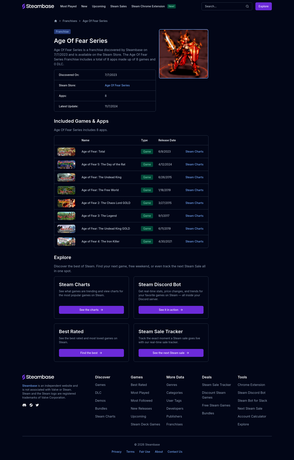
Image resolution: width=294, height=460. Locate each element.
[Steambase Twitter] (37, 405)
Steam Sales (118, 6)
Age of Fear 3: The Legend (99, 215)
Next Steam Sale (250, 408)
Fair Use (144, 451)
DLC (98, 393)
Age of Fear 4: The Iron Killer (100, 241)
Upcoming (99, 6)
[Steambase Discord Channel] (24, 405)
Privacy (117, 451)
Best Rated (139, 385)
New (84, 6)
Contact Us (175, 451)
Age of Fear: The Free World (100, 190)
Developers (175, 408)
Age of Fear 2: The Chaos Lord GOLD (106, 203)
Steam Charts (195, 151)
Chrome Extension (251, 385)
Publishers (174, 416)
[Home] (55, 21)
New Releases (141, 408)
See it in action (171, 309)
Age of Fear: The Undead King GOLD (106, 228)
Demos (100, 400)
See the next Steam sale (171, 352)
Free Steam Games (216, 405)
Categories (175, 393)
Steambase (29, 385)
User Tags (174, 400)
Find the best (91, 352)
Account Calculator (252, 416)
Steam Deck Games (145, 424)
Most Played (68, 6)
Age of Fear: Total (93, 151)
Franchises (70, 21)
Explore (263, 6)
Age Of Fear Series (95, 21)
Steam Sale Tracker (216, 385)
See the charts (91, 309)
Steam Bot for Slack (252, 400)
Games (100, 385)
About (159, 451)
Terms (130, 451)
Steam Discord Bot (251, 393)
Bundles (101, 408)
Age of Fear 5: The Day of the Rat (103, 164)
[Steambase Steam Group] (31, 405)
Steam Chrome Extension (148, 6)
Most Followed (142, 400)
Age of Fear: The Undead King (101, 177)
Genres (172, 385)
